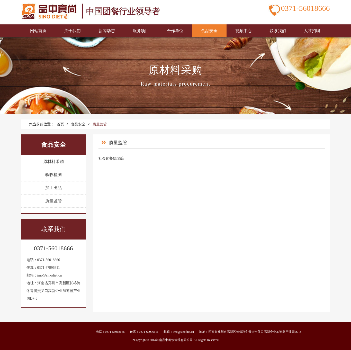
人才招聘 (312, 31)
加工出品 (53, 188)
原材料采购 (53, 161)
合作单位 (175, 31)
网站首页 (38, 31)
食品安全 (209, 31)
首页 (60, 124)
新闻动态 (106, 31)
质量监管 (100, 124)
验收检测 (53, 174)
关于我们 (72, 31)
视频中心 (243, 31)
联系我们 (277, 31)
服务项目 (141, 31)
